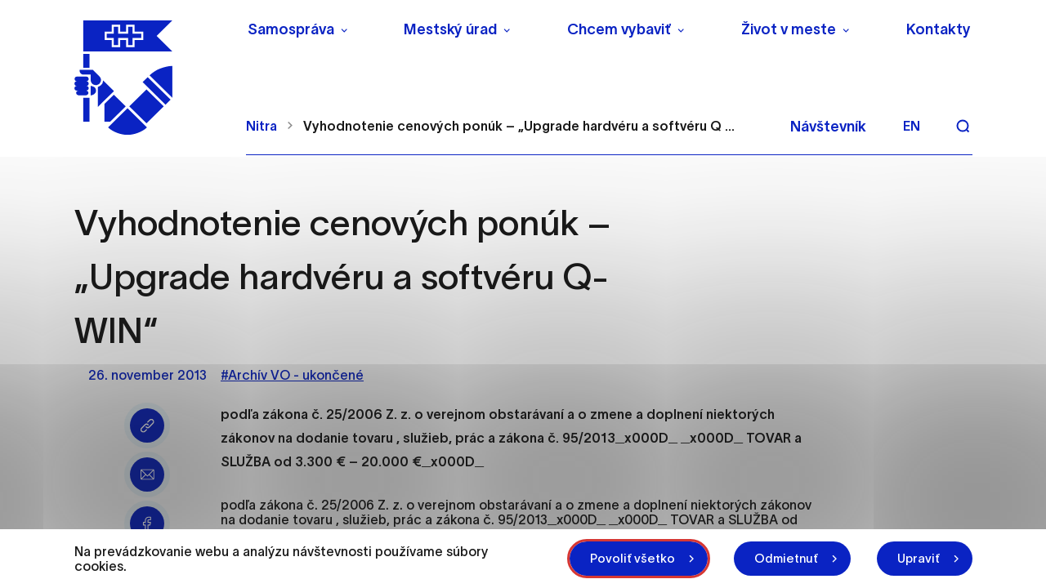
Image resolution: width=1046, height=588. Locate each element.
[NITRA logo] (150, 77)
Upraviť (918, 558)
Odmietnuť (786, 558)
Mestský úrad (450, 29)
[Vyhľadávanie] (962, 126)
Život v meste (788, 29)
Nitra (261, 125)
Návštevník (828, 126)
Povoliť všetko (632, 558)
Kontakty (938, 29)
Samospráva (291, 29)
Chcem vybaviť (619, 29)
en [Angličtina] (911, 125)
